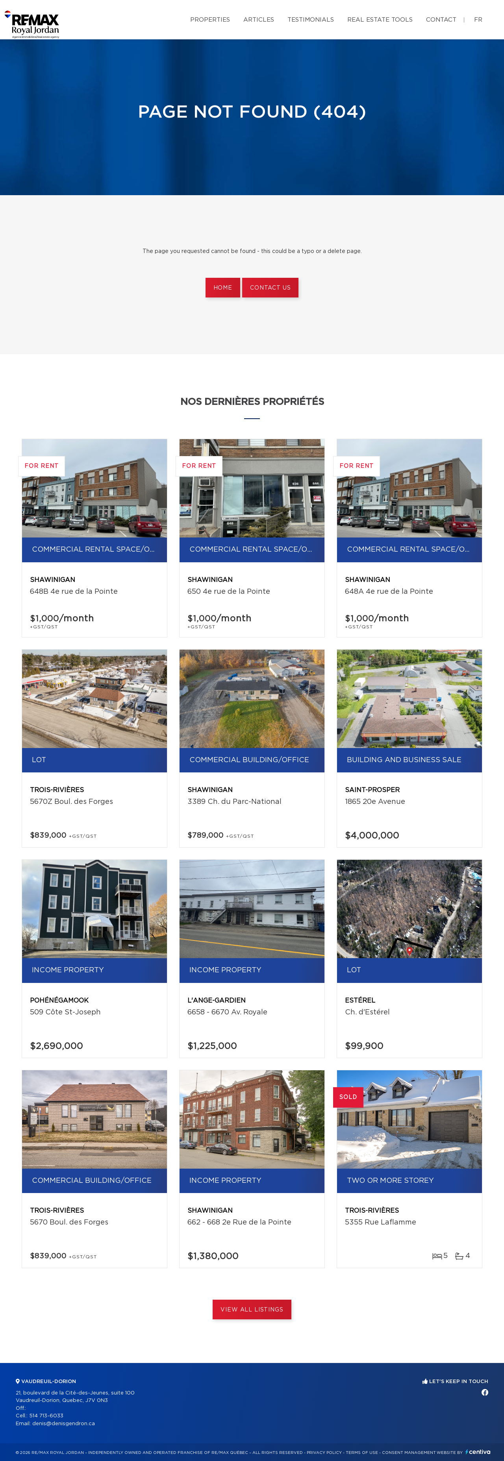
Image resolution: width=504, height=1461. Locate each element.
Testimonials (310, 20)
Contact (441, 20)
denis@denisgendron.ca (63, 1423)
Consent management (409, 1453)
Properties (210, 20)
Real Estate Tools (380, 20)
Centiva (478, 1451)
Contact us (270, 288)
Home (222, 288)
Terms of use (362, 1453)
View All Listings (251, 1310)
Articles (258, 20)
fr (478, 20)
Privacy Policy (324, 1453)
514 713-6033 (46, 1416)
